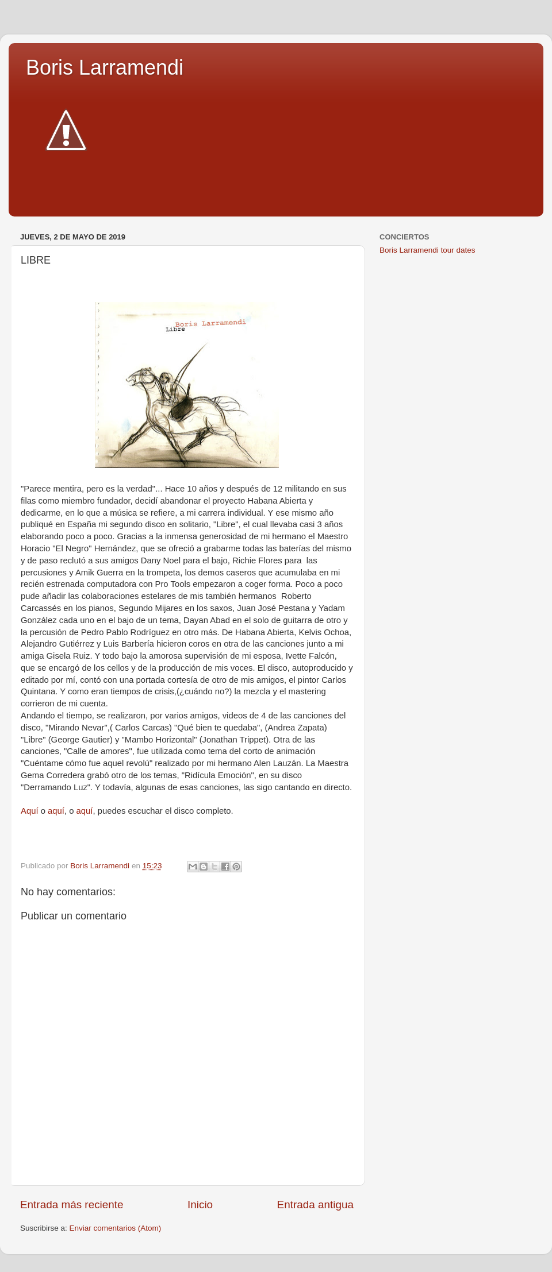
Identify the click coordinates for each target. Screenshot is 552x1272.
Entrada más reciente (72, 1204)
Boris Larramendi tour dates (427, 250)
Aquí (30, 810)
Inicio (200, 1204)
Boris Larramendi (104, 67)
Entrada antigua (315, 1204)
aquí (56, 810)
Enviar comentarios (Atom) (116, 1228)
